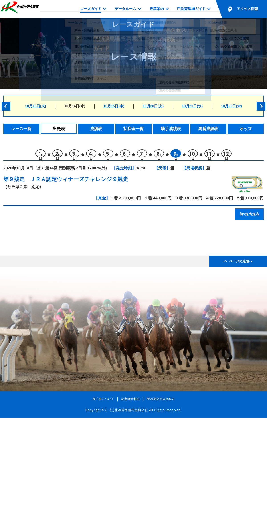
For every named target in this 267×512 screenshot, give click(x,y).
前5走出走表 (249, 216)
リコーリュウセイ (48, 315)
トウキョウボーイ (48, 267)
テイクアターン (46, 286)
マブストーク (44, 277)
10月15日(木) (113, 106)
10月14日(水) (74, 106)
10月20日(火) (153, 106)
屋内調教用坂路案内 (161, 493)
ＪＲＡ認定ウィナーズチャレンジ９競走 (79, 181)
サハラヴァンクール (50, 296)
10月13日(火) (35, 106)
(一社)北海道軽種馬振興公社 (126, 504)
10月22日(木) (231, 106)
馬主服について (103, 493)
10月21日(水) (192, 106)
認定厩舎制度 (130, 493)
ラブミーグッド (46, 249)
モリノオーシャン (48, 258)
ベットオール (44, 305)
